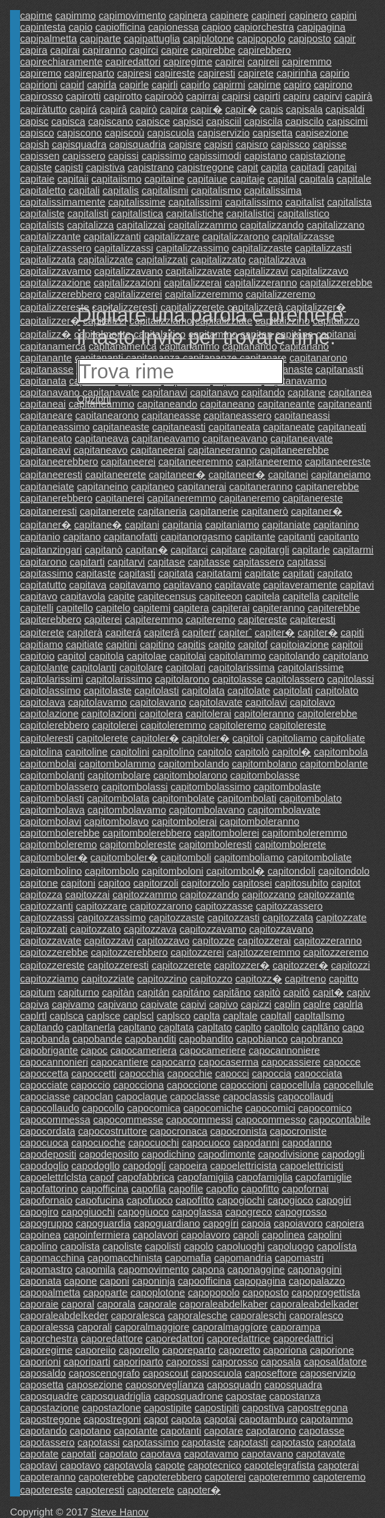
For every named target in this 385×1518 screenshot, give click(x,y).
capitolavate (216, 702)
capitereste (262, 619)
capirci (143, 50)
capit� (328, 992)
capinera (188, 15)
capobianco (262, 1038)
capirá (83, 109)
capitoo (114, 883)
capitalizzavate (198, 271)
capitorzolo (205, 883)
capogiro (39, 1211)
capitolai (187, 656)
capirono (333, 84)
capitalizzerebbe (336, 282)
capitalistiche (195, 213)
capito (222, 644)
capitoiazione (299, 644)
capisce (153, 121)
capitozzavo (162, 940)
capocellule (348, 1085)
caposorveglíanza (164, 1384)
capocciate (44, 1085)
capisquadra (79, 144)
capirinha (296, 73)
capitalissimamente (62, 201)
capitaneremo (249, 498)
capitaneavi (45, 450)
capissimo (163, 155)
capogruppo (46, 1223)
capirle (134, 84)
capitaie (37, 178)
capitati (298, 573)
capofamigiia (205, 1177)
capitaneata (234, 426)
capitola (106, 656)
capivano (118, 1004)
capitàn (118, 992)
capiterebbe (334, 607)
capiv (358, 992)
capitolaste (108, 690)
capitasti (137, 573)
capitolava (42, 702)
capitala (316, 178)
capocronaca (179, 1131)
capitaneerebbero (59, 461)
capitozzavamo (212, 929)
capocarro (173, 1061)
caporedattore (111, 1338)
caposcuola (216, 1373)
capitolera (161, 713)
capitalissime (136, 201)
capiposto (309, 38)
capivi (193, 1004)
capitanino (336, 524)
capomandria (243, 1257)
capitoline (86, 751)
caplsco (173, 1015)
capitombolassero (59, 786)
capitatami (219, 573)
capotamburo (268, 1419)
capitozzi (350, 965)
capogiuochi (88, 1211)
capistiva (105, 167)
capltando (42, 1027)
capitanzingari (51, 549)
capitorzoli (155, 883)
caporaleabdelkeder (64, 1315)
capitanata (43, 380)
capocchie (190, 1073)
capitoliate (342, 738)
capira (33, 50)
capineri (268, 15)
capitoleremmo (173, 725)
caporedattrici (303, 1338)
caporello (139, 1350)
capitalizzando (272, 225)
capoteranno (48, 1476)
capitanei (288, 474)
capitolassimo (50, 690)
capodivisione (288, 1154)
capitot (345, 883)
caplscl (138, 1015)
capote (170, 1465)
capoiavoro (298, 1223)
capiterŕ (199, 632)
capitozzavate (50, 940)
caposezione (94, 1384)
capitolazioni (108, 713)
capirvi (327, 96)
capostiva (263, 1407)
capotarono (271, 1430)
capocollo (103, 1108)
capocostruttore (112, 1131)
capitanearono (107, 415)
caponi (114, 1280)
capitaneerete (115, 474)
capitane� (98, 524)
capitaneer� (177, 474)
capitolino (173, 751)
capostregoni (112, 1419)
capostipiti (217, 1407)
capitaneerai (157, 450)
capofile (186, 1188)
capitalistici (250, 213)
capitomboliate (319, 857)
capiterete (42, 632)
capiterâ (161, 632)
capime (36, 15)
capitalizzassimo (192, 248)
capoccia (272, 1073)
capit (247, 167)
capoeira (188, 1165)
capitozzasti (234, 917)
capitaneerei (128, 461)
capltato (214, 1027)
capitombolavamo (127, 809)
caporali (94, 1327)
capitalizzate (105, 259)
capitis (191, 644)
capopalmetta (50, 1292)
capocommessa (55, 1119)
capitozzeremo (335, 952)
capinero (308, 15)
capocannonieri (54, 1061)
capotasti (248, 1442)
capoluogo (291, 1246)
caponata (40, 1280)
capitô (296, 992)
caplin (287, 1004)
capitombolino (51, 871)
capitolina (41, 751)
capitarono (43, 561)
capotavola (128, 1465)
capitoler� (155, 738)
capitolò (252, 751)
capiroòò (164, 96)
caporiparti (87, 1361)
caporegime (46, 1350)
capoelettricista (243, 1165)
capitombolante (334, 763)
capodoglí (144, 1165)
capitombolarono (190, 775)
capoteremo (339, 1476)
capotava (160, 1453)
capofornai (305, 1188)
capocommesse (128, 1119)
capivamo (73, 1004)
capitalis (121, 190)
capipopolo (261, 38)
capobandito (206, 1038)
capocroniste (298, 1131)
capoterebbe (106, 1476)
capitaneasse (171, 415)
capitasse (209, 561)
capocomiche (213, 1108)
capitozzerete (181, 965)
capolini (325, 1234)
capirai (65, 50)
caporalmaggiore (152, 1327)
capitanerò (264, 511)
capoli (246, 1234)
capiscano (110, 121)
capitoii (347, 644)
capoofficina (204, 1280)
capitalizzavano (128, 271)
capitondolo (343, 871)
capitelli (37, 607)
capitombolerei (226, 832)
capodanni (256, 1142)
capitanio (40, 536)
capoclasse (195, 1096)
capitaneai (43, 403)
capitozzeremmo (264, 952)
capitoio (37, 656)
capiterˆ (235, 632)
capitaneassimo (55, 426)
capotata (336, 1442)
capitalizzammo (203, 225)
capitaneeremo (269, 461)
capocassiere (290, 1061)
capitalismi (164, 190)
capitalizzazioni (127, 282)
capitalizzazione (55, 282)
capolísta (337, 1246)
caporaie (39, 1304)
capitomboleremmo (304, 832)
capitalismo (216, 190)
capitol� (291, 751)
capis (271, 109)
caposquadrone (188, 1396)
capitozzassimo (112, 917)
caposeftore (271, 1373)
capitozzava (150, 929)
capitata (176, 573)
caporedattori (174, 1338)
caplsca (67, 1015)
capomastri (299, 1257)
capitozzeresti (118, 965)
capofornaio (46, 1200)
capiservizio (224, 132)
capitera (191, 607)
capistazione (317, 155)
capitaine (164, 178)
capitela (262, 596)
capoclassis (249, 1096)
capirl (72, 84)
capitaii (73, 178)
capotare (223, 1430)
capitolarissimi (51, 679)
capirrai (202, 96)
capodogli (343, 1154)
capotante (136, 1430)
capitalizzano (335, 225)
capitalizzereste (54, 307)
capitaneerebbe (294, 450)
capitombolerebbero (147, 832)
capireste (174, 73)
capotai (220, 1419)
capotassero (47, 1442)
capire (174, 50)
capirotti (83, 96)
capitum (37, 992)
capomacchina (52, 1257)
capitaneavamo (165, 438)
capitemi (151, 607)
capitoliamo (291, 738)
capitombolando (193, 763)
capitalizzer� (50, 320)
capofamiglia (264, 1177)
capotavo (80, 1465)
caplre (316, 1004)
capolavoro (205, 1234)
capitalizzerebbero (60, 294)
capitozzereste (52, 965)
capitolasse (238, 679)
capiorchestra (264, 27)
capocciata (318, 1073)
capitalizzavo (319, 271)
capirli (164, 84)
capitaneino (102, 486)
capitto (343, 978)
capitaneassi (302, 415)
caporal (77, 1304)
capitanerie (214, 511)
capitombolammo (117, 763)
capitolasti (156, 690)
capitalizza (90, 225)
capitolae (146, 656)
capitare (228, 549)
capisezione (321, 132)
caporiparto (138, 1361)
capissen (40, 155)
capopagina (260, 1280)
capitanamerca (53, 346)
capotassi (99, 1442)
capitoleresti (47, 738)
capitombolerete (290, 844)
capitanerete (107, 511)
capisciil (223, 121)
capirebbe (213, 50)
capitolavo (312, 702)
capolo (199, 1246)
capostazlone (111, 1407)
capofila (148, 1188)
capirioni (38, 84)
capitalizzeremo (280, 294)
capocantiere (119, 1061)
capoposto (266, 1292)
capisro (252, 144)
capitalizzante (50, 236)
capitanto (338, 536)
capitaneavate (301, 438)
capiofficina (120, 27)
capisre (185, 144)
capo (353, 1027)
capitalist (304, 201)
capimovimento (132, 15)
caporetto (239, 1350)
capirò (143, 109)
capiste (36, 167)
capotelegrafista (279, 1465)
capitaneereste (337, 461)
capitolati (293, 690)
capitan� (146, 549)
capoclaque (141, 1096)
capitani (142, 524)
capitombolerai (184, 821)
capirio (334, 73)
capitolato (336, 690)
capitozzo (211, 978)
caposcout (165, 1373)
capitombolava (52, 809)
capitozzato (95, 929)
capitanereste (313, 498)
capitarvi (126, 561)
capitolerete (102, 738)
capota (186, 1419)
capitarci (189, 549)
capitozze (213, 940)
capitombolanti (52, 775)
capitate (262, 573)
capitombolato (310, 798)
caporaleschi (258, 1315)
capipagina (321, 27)
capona (208, 1269)
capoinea (40, 1234)
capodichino (168, 1154)
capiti (352, 632)
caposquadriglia (116, 1396)
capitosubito (301, 883)
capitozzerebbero (129, 952)
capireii (263, 61)
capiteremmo (154, 619)
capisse (330, 144)
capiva (34, 1004)
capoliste (122, 1246)
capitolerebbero (54, 725)
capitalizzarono (236, 236)
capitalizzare (172, 236)
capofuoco (149, 1200)
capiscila (263, 121)
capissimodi (215, 155)
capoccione (191, 1085)
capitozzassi (47, 917)
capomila (95, 1269)
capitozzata (288, 917)
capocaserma (229, 1061)
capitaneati (342, 426)
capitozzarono (161, 906)
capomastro (46, 1269)
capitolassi (350, 679)
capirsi (236, 96)
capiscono (79, 132)
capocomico (325, 1108)
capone (80, 1280)
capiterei (103, 619)
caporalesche (198, 1315)
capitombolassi (134, 786)
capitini (121, 644)
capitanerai (202, 486)
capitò (267, 992)
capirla (101, 84)
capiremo (40, 73)
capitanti (297, 536)
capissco (290, 144)
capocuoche (98, 1142)
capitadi (307, 167)
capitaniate (286, 524)
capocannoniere (284, 1050)
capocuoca (44, 1142)
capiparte (100, 38)
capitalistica (137, 213)
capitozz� (258, 978)
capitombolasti (52, 798)
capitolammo (237, 656)
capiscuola (171, 132)
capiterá (123, 632)
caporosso (235, 1361)
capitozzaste (177, 917)
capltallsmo (319, 1015)
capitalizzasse (303, 236)
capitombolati (247, 798)
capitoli (248, 738)
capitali (84, 190)
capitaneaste (121, 426)
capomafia (188, 1257)
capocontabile (339, 1119)
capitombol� (235, 871)
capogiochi (241, 1200)
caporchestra (49, 1338)
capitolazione (49, 713)
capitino (157, 644)
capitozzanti (46, 906)
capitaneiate (47, 486)
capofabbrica (145, 1177)
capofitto (260, 1188)
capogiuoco (143, 1211)
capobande (97, 1038)
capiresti (216, 73)
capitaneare (46, 415)
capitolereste (297, 725)
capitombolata (118, 798)
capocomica (154, 1108)
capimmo (75, 15)
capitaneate (289, 426)
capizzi (256, 1004)
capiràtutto (43, 109)
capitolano (345, 656)
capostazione (49, 1407)
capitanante (46, 357)
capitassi (306, 561)
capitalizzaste (262, 248)
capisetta (273, 132)
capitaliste (42, 213)
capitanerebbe (327, 486)
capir (344, 38)
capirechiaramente (61, 61)
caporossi (187, 1361)
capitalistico (303, 213)
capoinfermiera (97, 1234)
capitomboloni (172, 871)
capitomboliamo (249, 857)
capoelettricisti (311, 1165)
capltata (176, 1027)
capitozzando (209, 894)
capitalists (42, 225)
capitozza (41, 894)
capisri (218, 144)
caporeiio (95, 1350)
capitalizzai (140, 225)
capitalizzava (277, 259)
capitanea (350, 392)
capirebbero (264, 50)
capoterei (225, 1476)
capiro (297, 84)
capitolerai (208, 713)
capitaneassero (238, 415)
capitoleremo (238, 725)
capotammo (326, 1419)
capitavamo (134, 584)
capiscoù (124, 132)
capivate (159, 1004)
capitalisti (88, 213)
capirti (267, 96)
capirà (358, 96)
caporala (116, 1304)
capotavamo (211, 1453)
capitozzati (44, 929)
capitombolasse (265, 775)
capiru (296, 96)
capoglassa (196, 1211)
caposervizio (327, 1373)
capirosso (41, 96)
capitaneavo (101, 450)
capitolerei (114, 725)
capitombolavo (116, 821)
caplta (207, 1015)
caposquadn (234, 1384)
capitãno (232, 992)
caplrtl (33, 1015)
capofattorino (49, 1188)
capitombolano (264, 763)
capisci (188, 121)
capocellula (295, 1085)
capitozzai (87, 894)
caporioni (40, 1361)
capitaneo (152, 486)
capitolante (44, 667)
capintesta (43, 27)
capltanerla (90, 1027)
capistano (265, 155)
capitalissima (272, 190)
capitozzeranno (328, 940)
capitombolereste (138, 844)
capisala (304, 109)
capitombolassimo (210, 786)
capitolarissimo (119, 679)
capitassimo (46, 573)
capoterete (150, 1489)
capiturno (78, 992)
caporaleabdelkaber (223, 1304)
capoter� (199, 1489)
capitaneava (102, 438)
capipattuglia (152, 38)
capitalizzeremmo (204, 294)
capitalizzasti (323, 248)
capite (121, 596)
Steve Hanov (120, 1511)
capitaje (247, 178)
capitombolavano (207, 809)
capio (81, 27)
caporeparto (189, 1350)
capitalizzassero (55, 248)
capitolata (203, 690)
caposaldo (43, 1373)
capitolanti (93, 667)
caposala (281, 1361)
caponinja (153, 1280)
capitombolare (119, 775)
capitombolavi (50, 821)
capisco (37, 132)
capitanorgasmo (196, 536)
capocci (232, 1073)
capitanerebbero (56, 498)
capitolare (141, 667)
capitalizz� (45, 334)
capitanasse (47, 369)
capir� (206, 109)
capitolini (129, 751)
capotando (43, 1430)
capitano (82, 536)
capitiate (84, 644)
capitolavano (158, 702)
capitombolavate (284, 809)
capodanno (307, 1142)
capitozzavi (109, 940)
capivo (223, 1004)
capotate (39, 1453)
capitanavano (50, 392)
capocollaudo (49, 1108)
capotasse (321, 1430)
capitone (39, 883)
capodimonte (227, 1154)
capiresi (134, 73)
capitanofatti (131, 536)
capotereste (46, 1489)
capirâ (113, 109)
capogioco (290, 1200)
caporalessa (47, 1327)
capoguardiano (167, 1223)
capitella (301, 596)
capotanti (180, 1430)
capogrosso (300, 1211)
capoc (94, 1050)
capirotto (123, 96)
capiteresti (312, 619)
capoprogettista (326, 1292)
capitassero (258, 561)
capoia (256, 1223)
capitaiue (207, 178)
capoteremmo (279, 1476)
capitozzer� (242, 965)
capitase (166, 561)
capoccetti (93, 1073)
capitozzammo (145, 894)
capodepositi (48, 1154)
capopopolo (214, 1292)
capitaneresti (48, 511)
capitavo (39, 596)
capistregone (205, 167)
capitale (354, 178)
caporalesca (138, 1315)
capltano (137, 1027)
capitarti (87, 561)
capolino (39, 1246)
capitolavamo (97, 702)
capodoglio (44, 1165)
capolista (80, 1246)
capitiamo (41, 644)
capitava (88, 584)
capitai (342, 167)
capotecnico (215, 1465)
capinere (229, 15)
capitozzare (101, 906)
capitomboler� (54, 857)
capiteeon (221, 596)
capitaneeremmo (195, 461)
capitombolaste (287, 786)
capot (156, 1419)
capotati (78, 1453)
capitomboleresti (215, 844)
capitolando (294, 656)
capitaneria (162, 511)
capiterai (231, 607)
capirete (256, 73)
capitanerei (119, 498)
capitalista (349, 201)
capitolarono (182, 679)
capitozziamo (49, 978)
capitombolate (183, 798)
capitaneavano (235, 438)
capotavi (39, 1465)
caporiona (285, 1350)
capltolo (281, 1027)
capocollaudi (305, 1096)
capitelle (340, 596)
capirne (264, 84)
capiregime (188, 61)
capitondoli (292, 871)
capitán (153, 992)
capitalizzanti (112, 236)
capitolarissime (311, 667)
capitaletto (43, 190)
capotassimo (151, 1442)
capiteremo (210, 619)
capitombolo (112, 871)
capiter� (275, 632)
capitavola (82, 596)
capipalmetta (48, 38)
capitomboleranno (259, 821)
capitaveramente (300, 584)
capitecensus (167, 596)
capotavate (320, 1453)
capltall (275, 1015)
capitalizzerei (133, 294)
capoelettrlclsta (53, 1177)
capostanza (294, 1396)
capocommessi (199, 1119)
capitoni (78, 883)
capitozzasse (224, 906)
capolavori (155, 1234)
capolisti (163, 1246)
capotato (118, 1453)
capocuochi (153, 1142)
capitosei (252, 883)
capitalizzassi (123, 248)
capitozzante (326, 894)
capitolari (185, 667)
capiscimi (346, 121)
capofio (222, 1188)
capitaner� (316, 511)
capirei (230, 61)
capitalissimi (195, 201)
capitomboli (185, 857)
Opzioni (94, 398)
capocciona (138, 1085)
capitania (182, 524)
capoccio (90, 1085)
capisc (34, 121)
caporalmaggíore (230, 1327)
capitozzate (341, 917)
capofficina (104, 1188)
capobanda (45, 1038)
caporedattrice (238, 1338)
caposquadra (293, 1384)
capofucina (99, 1200)
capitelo (113, 607)
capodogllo (95, 1165)
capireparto (89, 73)
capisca (68, 121)
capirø (174, 109)
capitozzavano (281, 929)
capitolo (215, 751)
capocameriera (143, 1050)
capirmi (229, 84)
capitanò (104, 549)
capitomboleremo (58, 844)
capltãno (321, 1027)
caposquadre (49, 1396)
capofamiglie (323, 1177)
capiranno (105, 50)
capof (102, 1177)
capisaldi (344, 109)
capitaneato (46, 438)
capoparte (105, 1292)
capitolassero (294, 679)
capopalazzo (317, 1280)
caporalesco (316, 1315)
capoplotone (157, 1292)
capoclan (93, 1096)
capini (343, 15)
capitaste (96, 573)
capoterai (338, 1465)
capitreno (305, 978)
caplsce (103, 1015)
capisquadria (137, 144)
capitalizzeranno (261, 282)
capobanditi (150, 1038)
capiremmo (307, 61)
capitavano (187, 584)
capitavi (357, 584)
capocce (342, 1061)
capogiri (333, 1200)
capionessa (173, 27)
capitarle (311, 549)
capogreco (248, 1211)
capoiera (344, 1223)
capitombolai (48, 763)
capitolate (249, 690)
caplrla (348, 1004)
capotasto (292, 1442)
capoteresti (99, 1489)
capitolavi (266, 702)
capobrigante (49, 1050)
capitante (255, 536)
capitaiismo (116, 178)
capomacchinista (125, 1257)
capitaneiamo (340, 474)
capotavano (267, 1453)
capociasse (45, 1096)
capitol (72, 656)
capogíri (221, 1223)
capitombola (341, 751)
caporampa (295, 1327)
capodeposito (109, 1154)
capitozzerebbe (54, 952)
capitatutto (43, 584)
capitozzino (162, 978)
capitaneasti (179, 426)
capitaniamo (232, 524)
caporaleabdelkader (314, 1304)
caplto (248, 1027)
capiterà (84, 632)
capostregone (50, 1419)
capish (34, 144)
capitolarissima (242, 667)
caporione (332, 1350)
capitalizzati (161, 259)
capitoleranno (264, 713)
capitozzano (269, 894)
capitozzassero (289, 906)
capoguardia (103, 1223)
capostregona (317, 1407)
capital (282, 178)
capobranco (316, 1038)
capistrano (151, 167)
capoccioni (244, 1085)
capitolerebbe (327, 713)
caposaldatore (335, 1361)
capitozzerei (197, 952)
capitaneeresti (51, 474)
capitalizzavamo (55, 271)
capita (274, 167)
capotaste (203, 1442)
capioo (216, 27)
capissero (84, 155)
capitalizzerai (193, 282)
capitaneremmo (182, 498)
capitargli (269, 549)
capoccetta (44, 1073)
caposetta (42, 1384)
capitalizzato (218, 259)
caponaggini (315, 1269)
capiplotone (208, 38)
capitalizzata (47, 259)
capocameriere (212, 1050)
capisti (69, 167)
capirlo (195, 84)
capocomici (270, 1108)
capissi (123, 155)
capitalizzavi (261, 271)
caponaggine (256, 1269)
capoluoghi (240, 1246)
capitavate (237, 584)
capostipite (168, 1407)
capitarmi (353, 549)
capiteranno (279, 607)
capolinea (283, 1234)
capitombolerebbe (60, 832)
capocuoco (206, 1142)
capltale (240, 1015)
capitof (253, 644)
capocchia (141, 1073)
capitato (334, 573)
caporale (157, 1304)
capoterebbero (169, 1476)
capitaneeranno (222, 450)
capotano (90, 1430)
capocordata (47, 1131)
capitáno (191, 992)
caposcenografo (104, 1373)
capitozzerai (264, 940)
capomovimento (153, 1269)
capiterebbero (50, 619)
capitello (74, 607)
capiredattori (132, 61)
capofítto (194, 1200)
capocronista (238, 1131)
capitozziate (107, 978)
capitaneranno (261, 486)
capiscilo (304, 121)
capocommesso (271, 1119)
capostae (246, 1396)
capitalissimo (253, 201)
